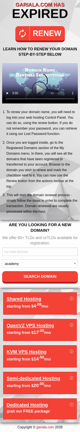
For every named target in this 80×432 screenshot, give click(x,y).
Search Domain (39, 276)
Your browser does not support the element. (40, 83)
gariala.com (45, 427)
